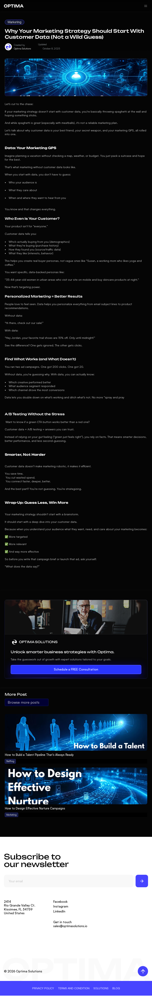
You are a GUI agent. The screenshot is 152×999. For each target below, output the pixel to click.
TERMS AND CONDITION (73, 988)
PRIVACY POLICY (43, 988)
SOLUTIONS (100, 988)
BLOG (116, 988)
